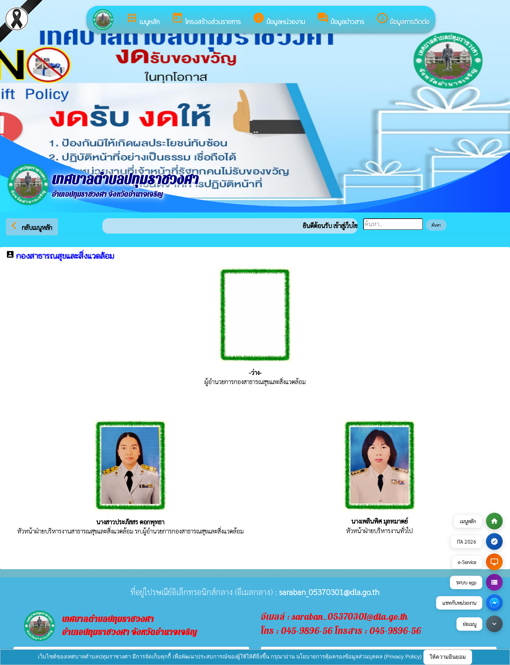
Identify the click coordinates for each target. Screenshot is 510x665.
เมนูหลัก (143, 19)
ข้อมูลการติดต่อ (402, 19)
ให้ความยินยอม (447, 657)
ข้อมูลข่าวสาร (340, 19)
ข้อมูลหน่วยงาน (278, 19)
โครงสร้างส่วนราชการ (206, 19)
